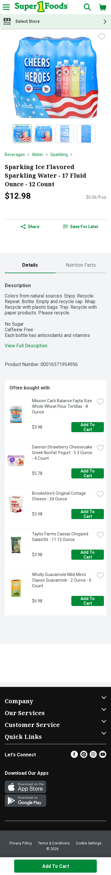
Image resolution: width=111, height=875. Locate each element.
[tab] (30, 265)
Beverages (15, 154)
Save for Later (81, 226)
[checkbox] (101, 37)
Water (37, 154)
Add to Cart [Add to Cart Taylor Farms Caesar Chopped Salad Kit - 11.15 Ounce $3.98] (88, 554)
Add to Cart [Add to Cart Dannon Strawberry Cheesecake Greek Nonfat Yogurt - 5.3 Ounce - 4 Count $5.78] (88, 473)
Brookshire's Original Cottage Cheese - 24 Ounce (59, 496)
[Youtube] (102, 756)
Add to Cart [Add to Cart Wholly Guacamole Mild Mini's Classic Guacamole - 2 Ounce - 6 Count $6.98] (88, 601)
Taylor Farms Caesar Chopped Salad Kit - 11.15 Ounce (60, 537)
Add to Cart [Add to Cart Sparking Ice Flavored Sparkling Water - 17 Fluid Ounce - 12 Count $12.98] (55, 866)
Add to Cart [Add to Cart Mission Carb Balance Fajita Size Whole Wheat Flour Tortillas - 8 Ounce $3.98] (88, 427)
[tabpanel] (55, 446)
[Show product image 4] (86, 134)
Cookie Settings (89, 843)
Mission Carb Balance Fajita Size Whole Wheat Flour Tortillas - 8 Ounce (62, 406)
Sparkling (59, 154)
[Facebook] (74, 756)
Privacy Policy (20, 843)
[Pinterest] (83, 756)
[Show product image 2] (43, 134)
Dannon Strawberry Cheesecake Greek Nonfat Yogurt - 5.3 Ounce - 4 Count (62, 453)
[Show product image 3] (65, 134)
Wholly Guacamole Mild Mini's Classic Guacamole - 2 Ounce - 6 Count (62, 580)
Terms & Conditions (54, 843)
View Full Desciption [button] (26, 346)
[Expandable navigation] (6, 7)
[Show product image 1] (22, 134)
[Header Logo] (40, 7)
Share (30, 226)
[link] (81, 226)
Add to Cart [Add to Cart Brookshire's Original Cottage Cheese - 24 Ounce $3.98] (88, 514)
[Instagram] (93, 756)
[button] (87, 7)
